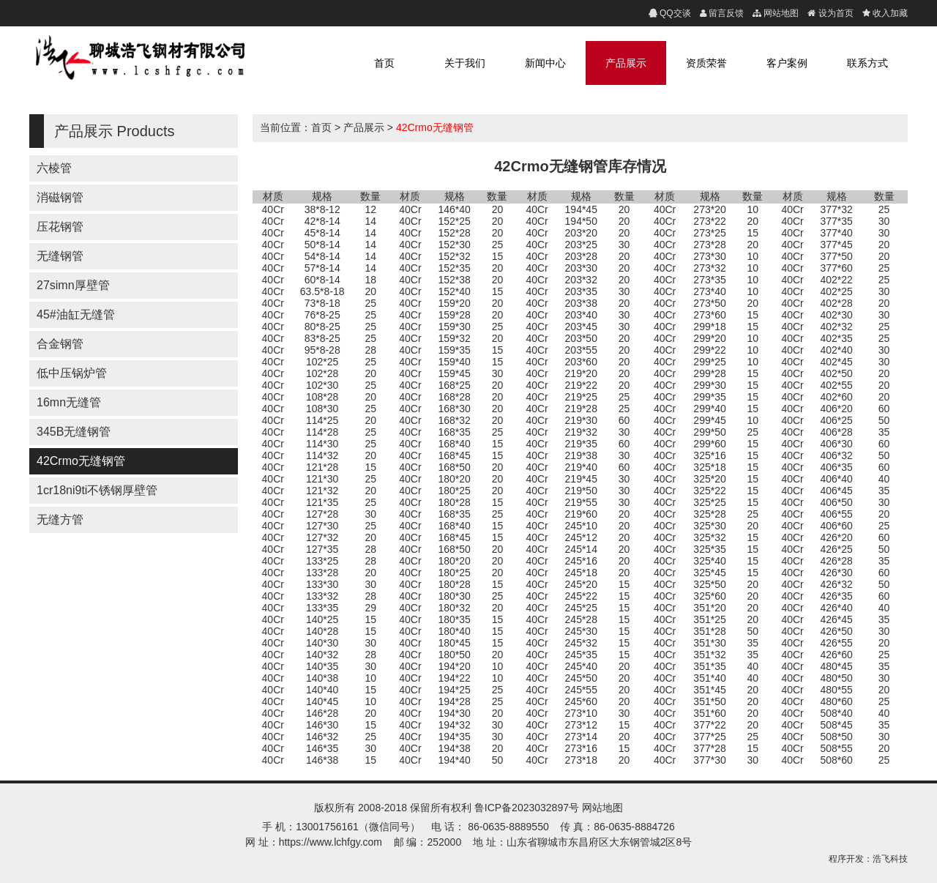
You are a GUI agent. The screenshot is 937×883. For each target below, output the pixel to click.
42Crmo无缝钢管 (81, 461)
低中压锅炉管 (72, 373)
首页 (384, 63)
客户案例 (786, 63)
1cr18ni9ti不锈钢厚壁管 (97, 490)
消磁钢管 (60, 197)
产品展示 (625, 63)
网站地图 (602, 807)
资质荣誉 (706, 63)
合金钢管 (60, 344)
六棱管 (54, 168)
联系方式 (867, 63)
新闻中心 (545, 63)
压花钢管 (60, 226)
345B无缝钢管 (74, 431)
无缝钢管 (60, 256)
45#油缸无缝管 (76, 314)
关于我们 (464, 63)
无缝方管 (60, 519)
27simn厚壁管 (73, 285)
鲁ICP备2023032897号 (526, 807)
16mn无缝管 (69, 402)
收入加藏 (889, 13)
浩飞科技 (890, 859)
